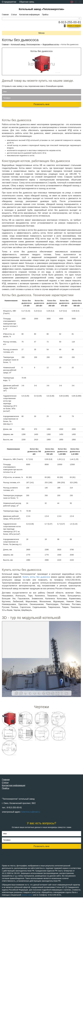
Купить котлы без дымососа (36, 577)
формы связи (27, 895)
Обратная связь (26, 2)
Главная (5, 14)
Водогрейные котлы (51, 44)
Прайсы (45, 14)
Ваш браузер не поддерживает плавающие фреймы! (41, 659)
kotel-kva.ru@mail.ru (30, 812)
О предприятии (9, 2)
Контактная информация (29, 14)
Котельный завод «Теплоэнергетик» (41, 9)
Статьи (14, 14)
